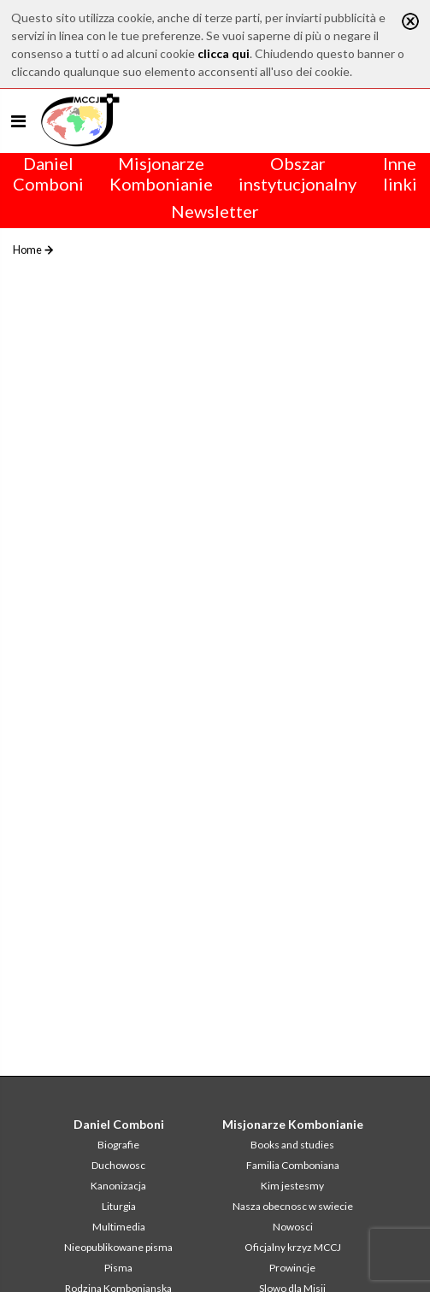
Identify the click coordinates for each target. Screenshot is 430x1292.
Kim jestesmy (292, 1185)
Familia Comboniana (292, 1165)
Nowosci (293, 1226)
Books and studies (292, 1144)
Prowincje (292, 1267)
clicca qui (223, 53)
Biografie (118, 1144)
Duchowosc (118, 1165)
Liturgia (119, 1206)
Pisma (118, 1267)
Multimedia (118, 1226)
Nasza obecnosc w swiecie (293, 1206)
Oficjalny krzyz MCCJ (292, 1247)
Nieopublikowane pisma (118, 1247)
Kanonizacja (118, 1185)
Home (27, 249)
